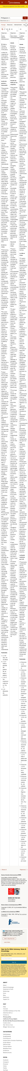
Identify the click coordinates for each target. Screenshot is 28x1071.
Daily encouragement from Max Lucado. (14, 6)
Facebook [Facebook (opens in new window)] (5, 1060)
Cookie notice (7, 1023)
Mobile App (6, 991)
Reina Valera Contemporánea (9, 905)
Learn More (7, 942)
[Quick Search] (11, 18)
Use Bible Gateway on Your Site (11, 1011)
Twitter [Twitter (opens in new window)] (5, 1068)
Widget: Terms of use (9, 1027)
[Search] (25, 18)
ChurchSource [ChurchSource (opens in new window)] (7, 1038)
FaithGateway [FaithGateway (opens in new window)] (7, 1034)
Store (4, 993)
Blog (4, 995)
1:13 (4, 661)
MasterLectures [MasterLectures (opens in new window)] (7, 1052)
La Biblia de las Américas (8, 911)
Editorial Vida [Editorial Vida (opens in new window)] (6, 1044)
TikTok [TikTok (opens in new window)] (5, 1066)
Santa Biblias (11, 901)
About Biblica (11, 899)
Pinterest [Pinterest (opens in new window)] (5, 1064)
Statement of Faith (8, 989)
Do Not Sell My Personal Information (13, 1021)
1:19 (4, 689)
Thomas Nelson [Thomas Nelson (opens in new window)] (7, 1046)
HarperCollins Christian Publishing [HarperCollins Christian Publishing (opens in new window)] (12, 1040)
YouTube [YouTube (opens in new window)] (5, 1070)
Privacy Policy (20, 974)
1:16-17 (5, 677)
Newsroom (6, 997)
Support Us (6, 999)
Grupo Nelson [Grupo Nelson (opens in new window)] (7, 1042)
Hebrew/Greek (18, 24)
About (4, 985)
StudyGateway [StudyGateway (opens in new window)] (7, 1036)
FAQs (4, 1007)
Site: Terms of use (8, 1025)
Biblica (5, 880)
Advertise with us (8, 1013)
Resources (9, 24)
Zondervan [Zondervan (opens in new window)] (6, 1050)
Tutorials (5, 1009)
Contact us (6, 1015)
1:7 (3, 655)
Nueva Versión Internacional (9, 875)
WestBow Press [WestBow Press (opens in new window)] (7, 1048)
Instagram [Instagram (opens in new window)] (6, 1062)
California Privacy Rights (10, 1019)
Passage (3, 24)
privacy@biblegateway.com (13, 975)
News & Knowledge (8, 987)
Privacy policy (7, 1017)
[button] (26, 2)
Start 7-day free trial (9, 938)
